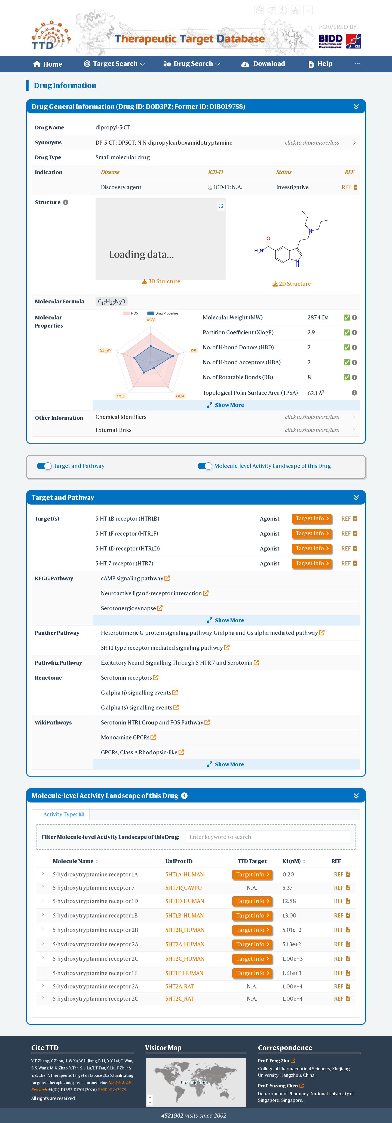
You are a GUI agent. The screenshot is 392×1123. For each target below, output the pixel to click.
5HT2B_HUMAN (185, 930)
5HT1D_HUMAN (185, 901)
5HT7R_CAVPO (184, 888)
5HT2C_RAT (180, 999)
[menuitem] (48, 64)
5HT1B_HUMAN (185, 915)
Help (321, 64)
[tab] (61, 814)
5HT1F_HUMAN (184, 973)
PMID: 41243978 (112, 1089)
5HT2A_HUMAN (185, 944)
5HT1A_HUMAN (185, 874)
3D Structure (161, 281)
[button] (227, 142)
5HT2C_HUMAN (185, 959)
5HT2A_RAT (180, 986)
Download (263, 64)
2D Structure (291, 284)
